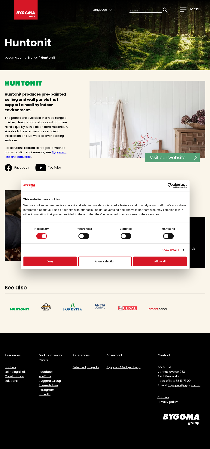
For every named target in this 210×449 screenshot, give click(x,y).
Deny (50, 261)
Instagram (46, 390)
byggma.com (14, 57)
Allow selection (105, 261)
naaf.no (10, 367)
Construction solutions (14, 378)
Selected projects (86, 367)
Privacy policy (167, 402)
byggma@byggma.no (184, 385)
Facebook (17, 167)
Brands (32, 57)
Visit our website (173, 157)
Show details (170, 250)
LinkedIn (44, 394)
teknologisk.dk (15, 372)
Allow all (160, 261)
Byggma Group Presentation (50, 383)
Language (102, 10)
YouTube (48, 167)
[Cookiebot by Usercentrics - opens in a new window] (170, 185)
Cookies (163, 397)
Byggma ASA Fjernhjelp (123, 367)
